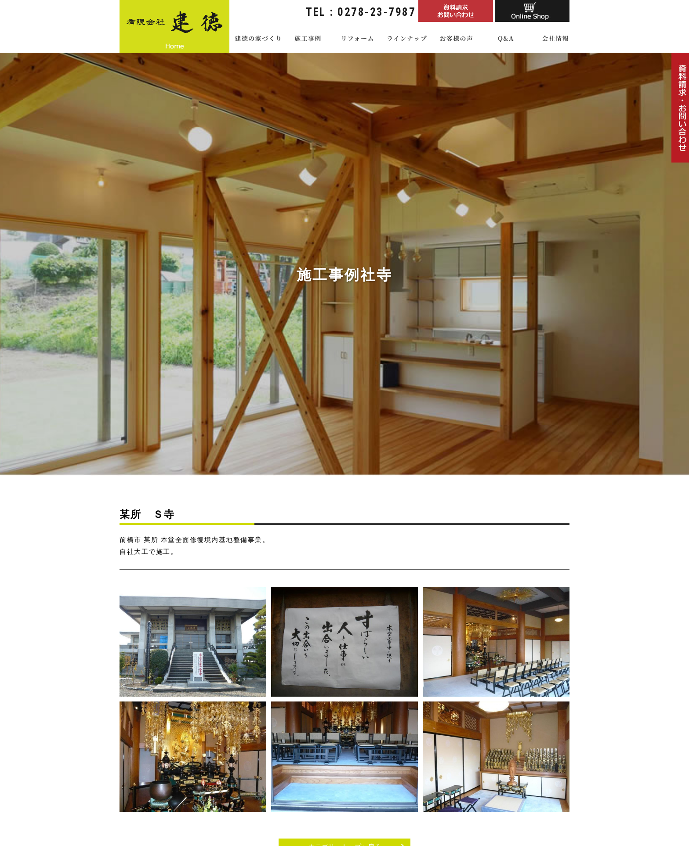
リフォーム (357, 38)
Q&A (506, 38)
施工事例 (308, 38)
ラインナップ (407, 38)
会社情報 (555, 38)
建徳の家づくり (258, 38)
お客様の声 (456, 38)
